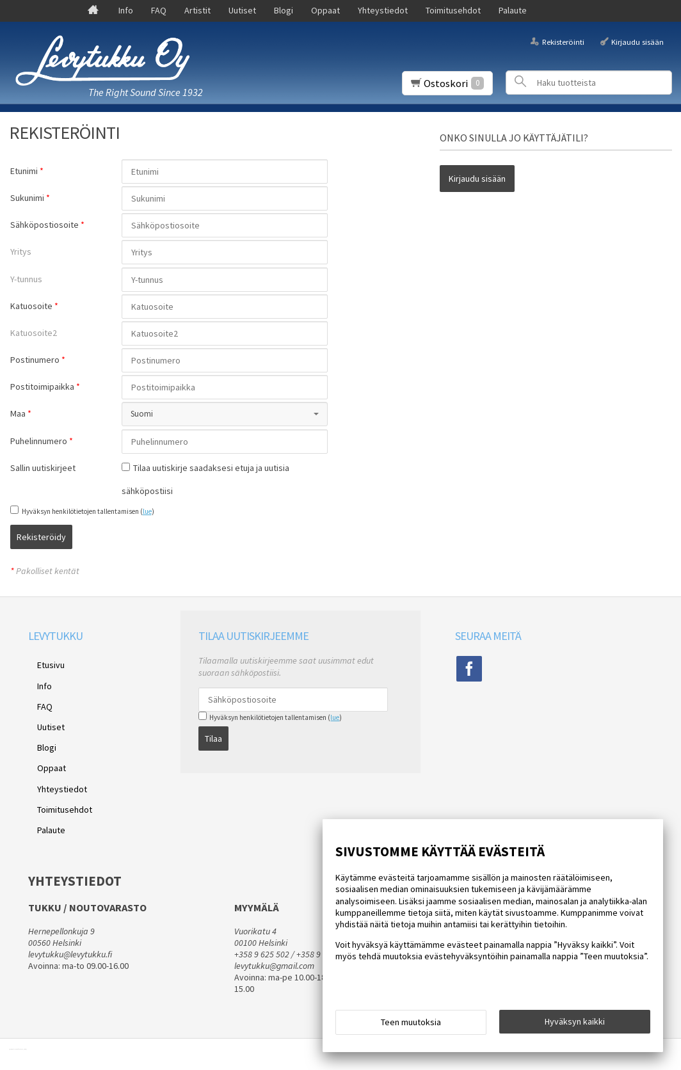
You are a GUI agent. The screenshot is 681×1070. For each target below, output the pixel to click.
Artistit (197, 10)
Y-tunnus (26, 279)
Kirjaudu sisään (637, 41)
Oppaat (325, 10)
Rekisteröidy (152, 537)
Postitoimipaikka (42, 386)
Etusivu (42, 658)
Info (125, 10)
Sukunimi (27, 198)
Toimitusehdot (453, 10)
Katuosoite (31, 306)
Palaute (513, 10)
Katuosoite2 (33, 333)
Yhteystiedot (383, 10)
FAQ (158, 10)
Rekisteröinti (563, 41)
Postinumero (35, 359)
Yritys (20, 251)
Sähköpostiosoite (44, 224)
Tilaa (213, 729)
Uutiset (242, 10)
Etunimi (24, 171)
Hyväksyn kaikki (575, 1026)
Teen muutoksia (411, 1026)
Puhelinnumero (38, 441)
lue (147, 511)
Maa (18, 413)
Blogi (283, 10)
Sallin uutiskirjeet (43, 468)
